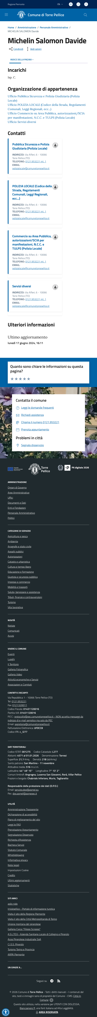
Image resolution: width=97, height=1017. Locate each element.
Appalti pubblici (16, 551)
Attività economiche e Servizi (23, 679)
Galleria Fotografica (18, 669)
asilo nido (13, 904)
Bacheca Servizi (16, 845)
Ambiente (13, 541)
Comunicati (13, 631)
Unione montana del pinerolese (24, 924)
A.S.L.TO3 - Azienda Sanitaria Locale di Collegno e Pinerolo (38, 934)
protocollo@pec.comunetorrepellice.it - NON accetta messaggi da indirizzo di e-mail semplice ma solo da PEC (45, 718)
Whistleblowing (16, 855)
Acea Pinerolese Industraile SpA (24, 939)
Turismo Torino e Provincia (21, 949)
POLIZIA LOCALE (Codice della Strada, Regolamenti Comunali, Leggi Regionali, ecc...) (32, 192)
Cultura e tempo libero (19, 567)
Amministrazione (27, 27)
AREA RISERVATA (46, 1012)
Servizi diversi (21, 286)
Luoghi (11, 659)
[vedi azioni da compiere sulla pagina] (33, 48)
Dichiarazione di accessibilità (22, 814)
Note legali (13, 865)
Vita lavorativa (15, 607)
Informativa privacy (18, 860)
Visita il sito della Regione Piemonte (26, 914)
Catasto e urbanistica (19, 562)
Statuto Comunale (17, 850)
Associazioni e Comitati (20, 684)
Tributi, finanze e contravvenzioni (25, 597)
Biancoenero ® (27, 1008)
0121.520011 (19, 705)
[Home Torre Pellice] (39, 15)
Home (11, 27)
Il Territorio (13, 664)
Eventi (11, 654)
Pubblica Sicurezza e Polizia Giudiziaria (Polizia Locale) (30, 146)
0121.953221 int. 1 (35, 161)
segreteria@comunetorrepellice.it (32, 724)
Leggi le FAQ (14, 824)
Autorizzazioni (15, 556)
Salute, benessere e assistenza (24, 592)
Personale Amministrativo (54, 27)
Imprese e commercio (19, 582)
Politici (11, 518)
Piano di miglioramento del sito (24, 819)
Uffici (10, 498)
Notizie (11, 626)
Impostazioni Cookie (18, 870)
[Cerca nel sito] (85, 15)
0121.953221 (19, 701)
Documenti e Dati (17, 503)
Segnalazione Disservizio (20, 835)
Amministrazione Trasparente (23, 809)
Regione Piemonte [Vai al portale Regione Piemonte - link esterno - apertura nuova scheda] (16, 4)
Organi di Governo (17, 487)
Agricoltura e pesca (18, 536)
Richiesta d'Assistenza (19, 840)
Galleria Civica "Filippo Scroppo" (24, 929)
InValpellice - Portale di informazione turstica (31, 909)
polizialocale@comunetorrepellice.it (30, 168)
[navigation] (6, 14)
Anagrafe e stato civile (19, 546)
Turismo (12, 602)
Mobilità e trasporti (17, 587)
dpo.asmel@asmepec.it (25, 793)
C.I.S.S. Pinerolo (16, 944)
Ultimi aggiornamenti (19, 880)
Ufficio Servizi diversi (22, 122)
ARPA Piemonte (16, 954)
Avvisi (11, 636)
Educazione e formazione (21, 572)
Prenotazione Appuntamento (23, 830)
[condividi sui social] (16, 48)
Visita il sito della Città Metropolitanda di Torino (32, 919)
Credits (11, 875)
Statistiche (13, 885)
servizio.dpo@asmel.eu (27, 790)
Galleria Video (15, 674)
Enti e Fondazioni (17, 508)
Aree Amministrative (18, 492)
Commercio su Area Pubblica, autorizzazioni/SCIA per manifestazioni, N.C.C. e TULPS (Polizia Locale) (32, 242)
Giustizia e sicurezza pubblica (23, 577)
